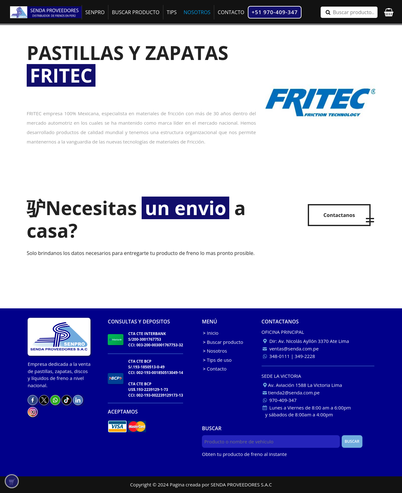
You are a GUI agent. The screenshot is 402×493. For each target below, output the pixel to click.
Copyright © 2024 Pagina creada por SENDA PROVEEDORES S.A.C (201, 484)
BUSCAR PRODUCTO (136, 12)
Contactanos (339, 215)
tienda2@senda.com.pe (291, 392)
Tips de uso (217, 360)
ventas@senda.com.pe (290, 348)
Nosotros (215, 351)
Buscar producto (223, 342)
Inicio (211, 333)
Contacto (214, 369)
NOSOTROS (197, 12)
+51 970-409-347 (275, 12)
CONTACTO (231, 12)
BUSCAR (352, 441)
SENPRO (95, 12)
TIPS (172, 12)
